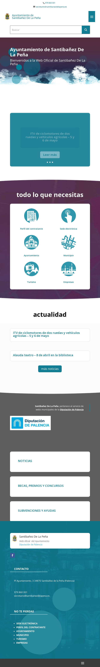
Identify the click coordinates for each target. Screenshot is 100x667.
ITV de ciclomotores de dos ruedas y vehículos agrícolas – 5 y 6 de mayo (46, 334)
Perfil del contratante (31, 228)
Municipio (68, 255)
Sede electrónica (68, 228)
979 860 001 (50, 3)
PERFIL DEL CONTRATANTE (30, 627)
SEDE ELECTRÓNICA (26, 623)
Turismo (31, 282)
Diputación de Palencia (72, 409)
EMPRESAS (22, 642)
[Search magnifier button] (86, 30)
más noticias (50, 369)
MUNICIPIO (22, 635)
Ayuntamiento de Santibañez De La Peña (26, 16)
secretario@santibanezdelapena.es (51, 7)
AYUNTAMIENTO (25, 631)
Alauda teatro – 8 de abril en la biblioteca (43, 355)
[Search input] (46, 30)
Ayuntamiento (31, 255)
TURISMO (21, 639)
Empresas (68, 282)
